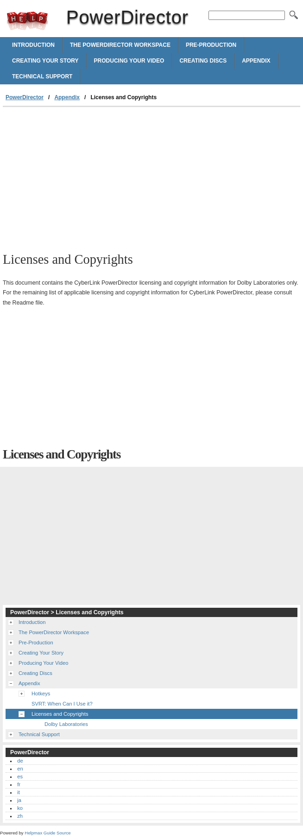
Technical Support (42, 76)
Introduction (33, 45)
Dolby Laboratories (66, 724)
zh (20, 816)
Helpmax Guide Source (47, 832)
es (20, 776)
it (18, 792)
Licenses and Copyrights (60, 714)
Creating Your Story (45, 60)
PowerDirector (27, 21)
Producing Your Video (129, 60)
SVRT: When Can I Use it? (62, 703)
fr (18, 784)
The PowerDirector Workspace (120, 45)
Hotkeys (41, 693)
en (20, 768)
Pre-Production (211, 45)
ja (19, 800)
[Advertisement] (80, 177)
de (20, 761)
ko (20, 808)
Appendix (256, 60)
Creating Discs (203, 60)
